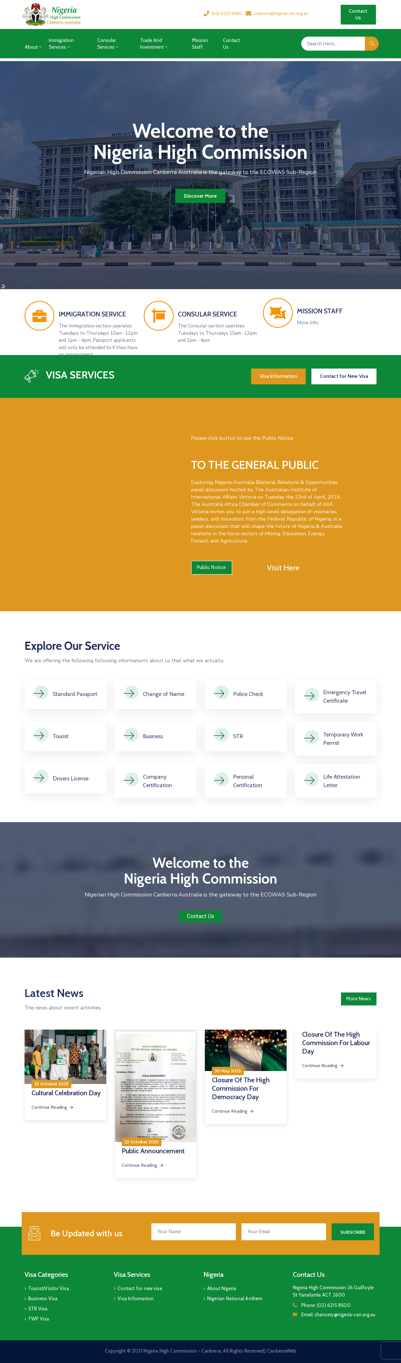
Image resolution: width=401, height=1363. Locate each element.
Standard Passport (75, 714)
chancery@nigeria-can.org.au (281, 13)
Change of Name (163, 714)
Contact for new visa (140, 1288)
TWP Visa (38, 1319)
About (34, 47)
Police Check (248, 714)
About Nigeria (221, 1288)
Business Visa (43, 1298)
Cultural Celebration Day (66, 1093)
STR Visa (38, 1308)
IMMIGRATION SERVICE (92, 347)
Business (153, 756)
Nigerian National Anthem (234, 1298)
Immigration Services (61, 43)
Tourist (60, 756)
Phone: (326, 1305)
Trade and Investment (154, 43)
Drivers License (70, 798)
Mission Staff (200, 43)
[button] (358, 14)
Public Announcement (153, 1151)
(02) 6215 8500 (226, 13)
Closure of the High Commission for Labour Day (336, 1042)
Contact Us (231, 43)
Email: (338, 1314)
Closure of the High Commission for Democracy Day (241, 1088)
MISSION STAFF (320, 328)
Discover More (200, 196)
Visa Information (136, 1298)
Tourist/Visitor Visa (48, 1288)
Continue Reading (143, 1165)
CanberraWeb (281, 1351)
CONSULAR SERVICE (207, 347)
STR (238, 756)
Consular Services (108, 43)
